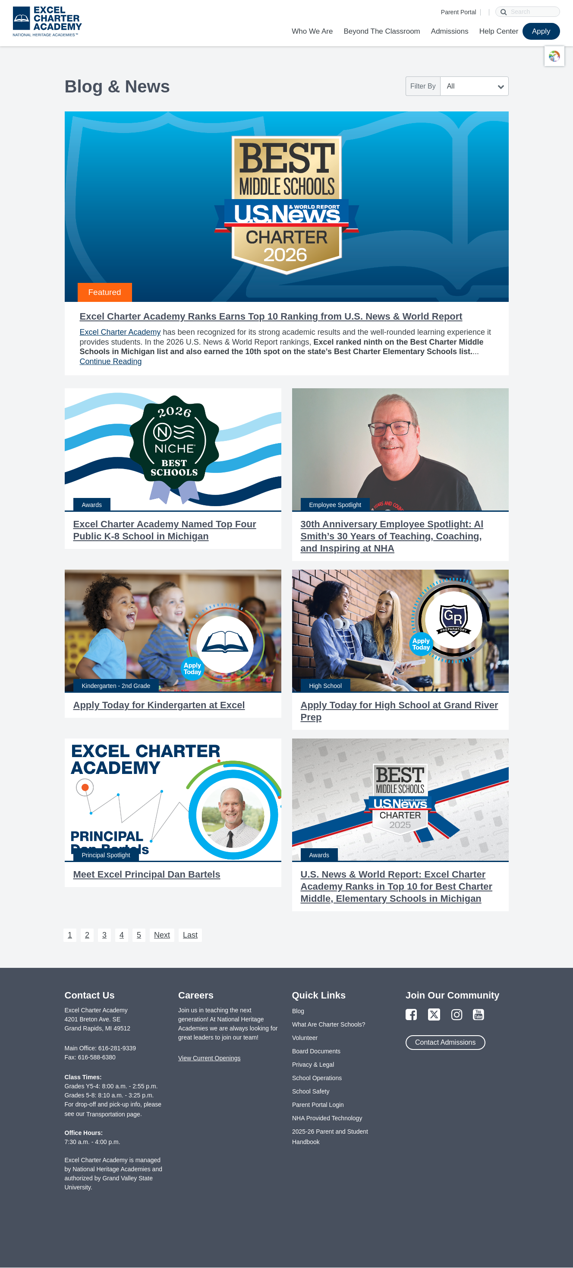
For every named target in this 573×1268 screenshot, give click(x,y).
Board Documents (316, 1051)
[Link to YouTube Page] (478, 1015)
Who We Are (312, 31)
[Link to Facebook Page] (411, 1015)
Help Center (499, 31)
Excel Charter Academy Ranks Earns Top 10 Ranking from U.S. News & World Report (271, 316)
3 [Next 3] (104, 935)
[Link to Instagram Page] (457, 1015)
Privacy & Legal (313, 1064)
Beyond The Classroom (381, 31)
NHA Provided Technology (327, 1118)
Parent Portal (458, 12)
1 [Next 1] (70, 935)
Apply (541, 31)
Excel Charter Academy (120, 332)
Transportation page (113, 1114)
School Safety (310, 1091)
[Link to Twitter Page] (434, 1015)
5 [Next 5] (139, 935)
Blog (298, 1011)
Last (190, 935)
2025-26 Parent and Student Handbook (330, 1136)
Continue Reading (111, 361)
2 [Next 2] (87, 935)
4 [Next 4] (122, 935)
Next (162, 935)
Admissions (450, 31)
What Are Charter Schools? (328, 1024)
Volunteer (305, 1037)
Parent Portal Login (318, 1104)
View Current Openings (209, 1058)
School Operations (317, 1078)
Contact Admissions (445, 1042)
